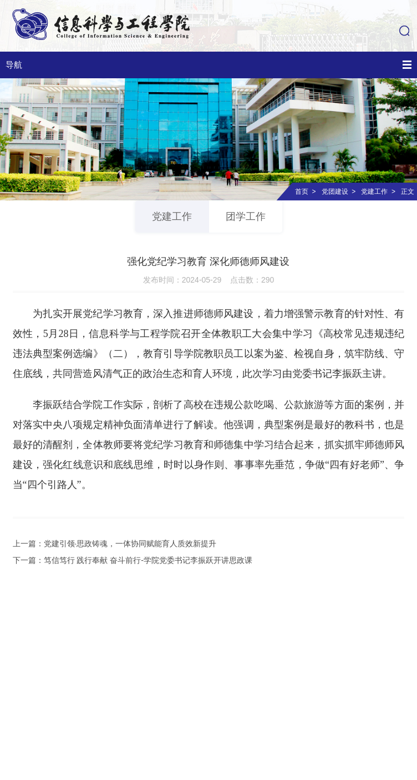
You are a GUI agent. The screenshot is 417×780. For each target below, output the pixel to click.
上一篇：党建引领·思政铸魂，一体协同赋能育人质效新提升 (115, 543)
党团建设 (335, 191)
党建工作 (374, 191)
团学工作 (246, 216)
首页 (301, 191)
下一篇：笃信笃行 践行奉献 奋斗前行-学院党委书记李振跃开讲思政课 (132, 560)
